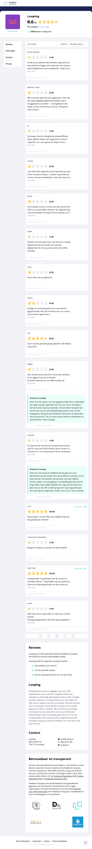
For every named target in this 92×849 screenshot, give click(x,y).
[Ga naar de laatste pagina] (73, 636)
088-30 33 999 (66, 742)
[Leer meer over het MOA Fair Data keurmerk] (56, 805)
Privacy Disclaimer (23, 841)
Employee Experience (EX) (56, 779)
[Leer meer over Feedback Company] (77, 805)
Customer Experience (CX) (65, 776)
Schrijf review (43, 27)
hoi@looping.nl (67, 739)
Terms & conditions (59, 841)
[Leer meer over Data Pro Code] (36, 805)
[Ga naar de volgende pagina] (65, 636)
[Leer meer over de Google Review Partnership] (36, 822)
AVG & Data (36, 841)
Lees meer (31, 71)
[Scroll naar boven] (85, 842)
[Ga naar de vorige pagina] (49, 636)
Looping (33, 16)
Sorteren (64, 44)
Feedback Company (47, 844)
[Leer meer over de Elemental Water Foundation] (77, 822)
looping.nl (65, 745)
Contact (47, 841)
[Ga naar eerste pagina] (40, 636)
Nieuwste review (77, 44)
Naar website (13, 31)
